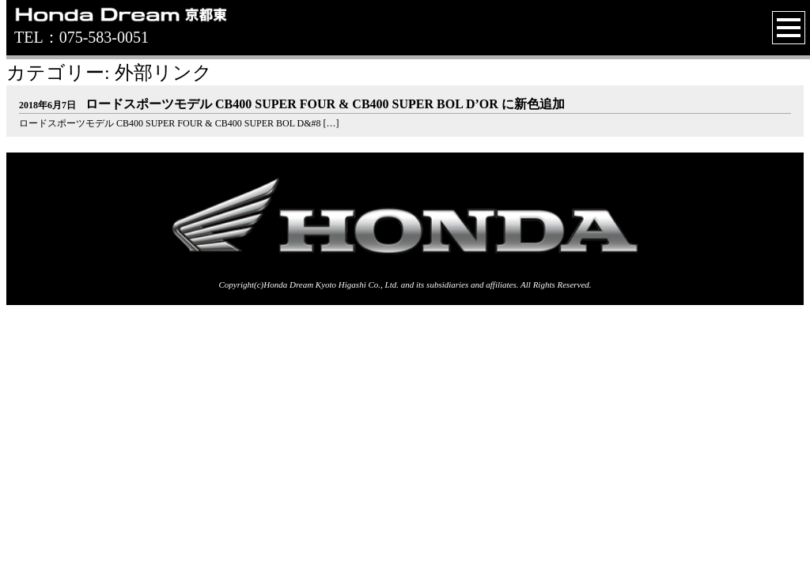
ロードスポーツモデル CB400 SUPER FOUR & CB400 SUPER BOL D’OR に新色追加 (292, 104)
